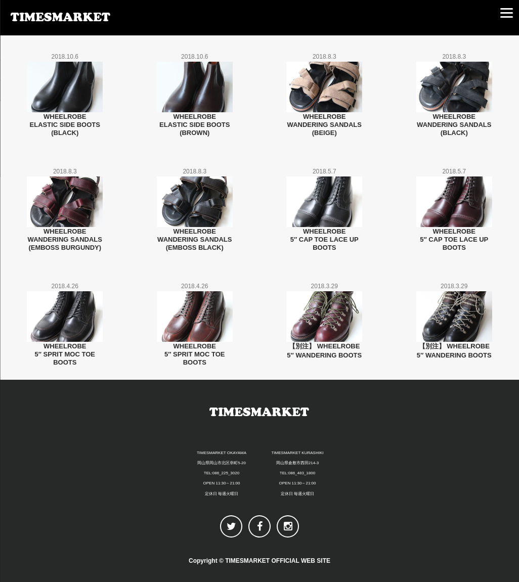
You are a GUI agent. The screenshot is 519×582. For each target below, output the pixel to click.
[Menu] (506, 12)
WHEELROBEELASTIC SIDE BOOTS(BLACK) (65, 125)
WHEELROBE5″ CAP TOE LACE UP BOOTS (324, 239)
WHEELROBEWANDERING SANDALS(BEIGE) (324, 125)
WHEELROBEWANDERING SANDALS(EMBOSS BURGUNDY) (65, 239)
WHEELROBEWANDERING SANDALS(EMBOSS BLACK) (194, 239)
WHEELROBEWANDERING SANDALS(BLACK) (454, 125)
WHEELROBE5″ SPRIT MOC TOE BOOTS (65, 354)
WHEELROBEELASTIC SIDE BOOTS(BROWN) (194, 125)
